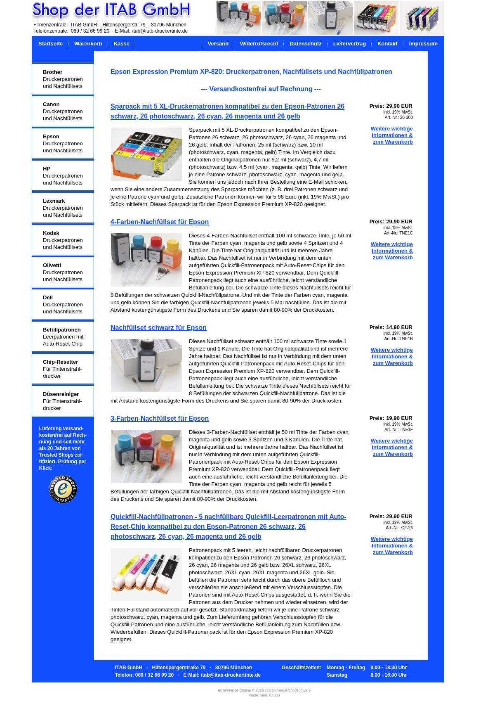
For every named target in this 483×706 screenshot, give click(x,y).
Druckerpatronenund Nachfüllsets (63, 79)
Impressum (423, 43)
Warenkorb (88, 43)
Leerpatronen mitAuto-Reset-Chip (63, 337)
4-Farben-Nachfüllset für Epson (160, 221)
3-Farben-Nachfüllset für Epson (160, 418)
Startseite (50, 43)
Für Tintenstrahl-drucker (62, 369)
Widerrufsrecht (259, 43)
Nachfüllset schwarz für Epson (159, 327)
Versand (218, 43)
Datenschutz (305, 43)
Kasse (122, 43)
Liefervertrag (349, 43)
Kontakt (387, 43)
